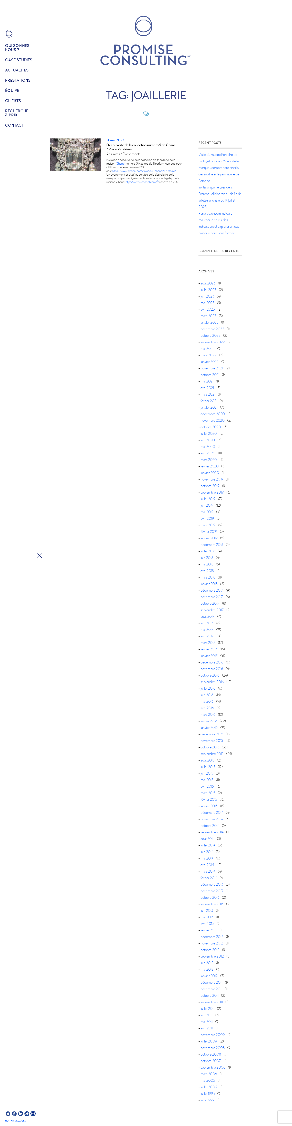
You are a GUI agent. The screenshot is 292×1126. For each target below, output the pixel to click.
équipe (12, 91)
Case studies (18, 60)
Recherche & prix (16, 113)
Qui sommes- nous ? (18, 48)
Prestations (18, 80)
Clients (13, 101)
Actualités (17, 70)
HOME (9, 34)
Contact (14, 125)
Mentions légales (15, 1121)
